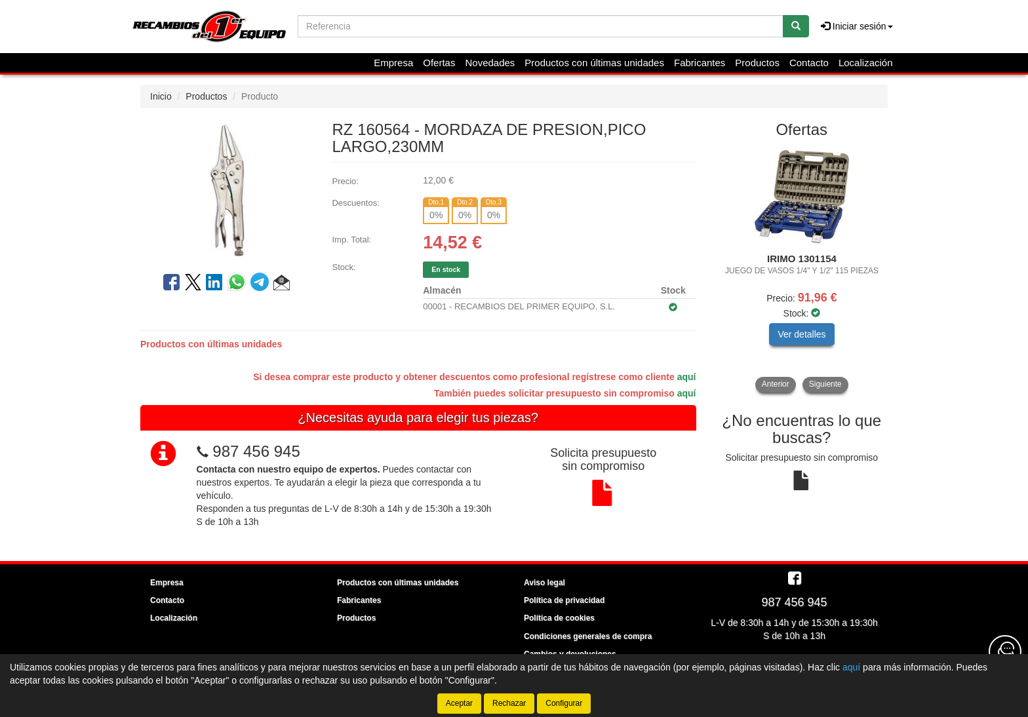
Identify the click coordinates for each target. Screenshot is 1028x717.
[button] (281, 284)
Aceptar (459, 703)
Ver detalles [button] (801, 334)
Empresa (393, 62)
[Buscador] (540, 26)
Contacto (809, 62)
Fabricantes (699, 62)
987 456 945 (256, 451)
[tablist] (802, 270)
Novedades (490, 62)
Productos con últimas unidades (594, 62)
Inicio (161, 96)
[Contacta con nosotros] (1005, 651)
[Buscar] (796, 26)
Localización (866, 62)
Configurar (563, 703)
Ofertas (439, 62)
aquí (686, 377)
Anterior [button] (775, 384)
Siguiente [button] (825, 384)
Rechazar (509, 703)
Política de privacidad (564, 600)
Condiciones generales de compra (588, 636)
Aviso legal (544, 582)
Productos (757, 62)
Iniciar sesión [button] (857, 26)
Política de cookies (559, 618)
